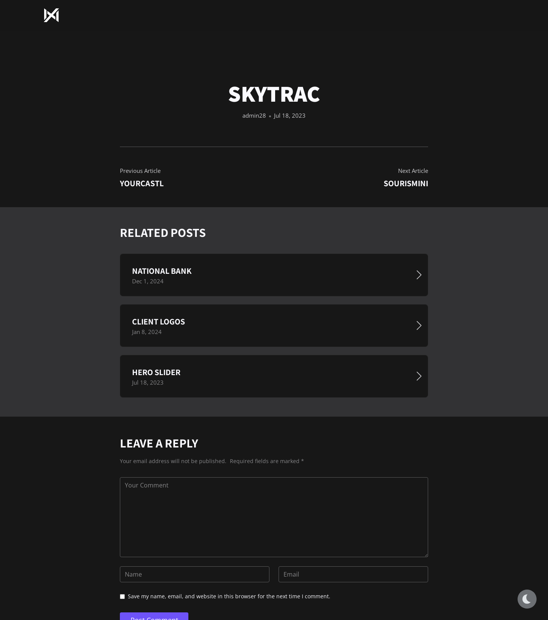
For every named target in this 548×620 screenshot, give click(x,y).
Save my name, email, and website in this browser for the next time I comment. (229, 596)
